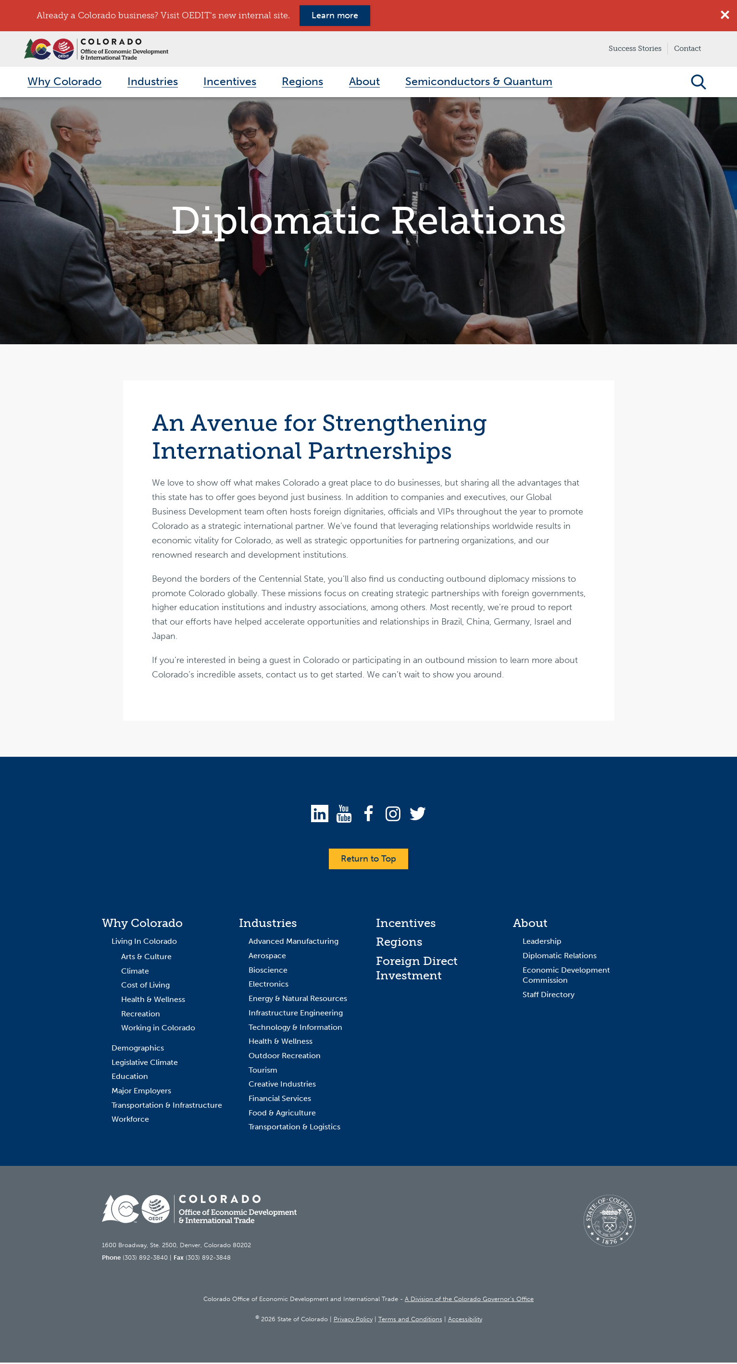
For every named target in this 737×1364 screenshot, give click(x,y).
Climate (135, 972)
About (530, 924)
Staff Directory (549, 996)
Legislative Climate (145, 1063)
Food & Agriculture (282, 1114)
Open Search (699, 82)
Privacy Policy (353, 1320)
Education (130, 1078)
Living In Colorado (144, 943)
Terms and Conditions (410, 1320)
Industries (268, 924)
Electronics (268, 985)
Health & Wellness (153, 1001)
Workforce (130, 1121)
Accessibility (465, 1320)
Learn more (335, 15)
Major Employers (141, 1092)
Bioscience (268, 971)
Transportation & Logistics (294, 1128)
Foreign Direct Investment (417, 970)
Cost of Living (145, 986)
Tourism (263, 1071)
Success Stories (635, 48)
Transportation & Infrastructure (167, 1106)
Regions (399, 944)
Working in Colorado (158, 1029)
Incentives (406, 924)
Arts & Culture (146, 958)
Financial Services (280, 1100)
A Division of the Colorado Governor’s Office (469, 1300)
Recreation (140, 1015)
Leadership (542, 943)
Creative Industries (282, 1085)
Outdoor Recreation (285, 1057)
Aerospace (267, 957)
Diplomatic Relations (560, 957)
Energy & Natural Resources (298, 1000)
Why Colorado (142, 924)
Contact (687, 48)
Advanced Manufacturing (293, 943)
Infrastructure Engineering (296, 1014)
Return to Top (368, 860)
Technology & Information (295, 1028)
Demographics (138, 1049)
